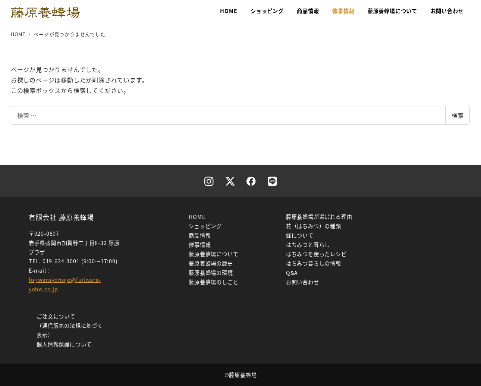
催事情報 (200, 244)
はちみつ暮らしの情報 (313, 263)
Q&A (292, 272)
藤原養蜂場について (213, 254)
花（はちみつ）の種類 (313, 226)
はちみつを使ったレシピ (316, 254)
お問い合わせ (302, 282)
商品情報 (200, 235)
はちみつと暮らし (308, 244)
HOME (197, 216)
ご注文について (56, 316)
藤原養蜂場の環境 (211, 272)
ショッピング (205, 226)
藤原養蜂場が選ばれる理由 (319, 216)
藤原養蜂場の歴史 (211, 263)
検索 (457, 115)
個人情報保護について (64, 344)
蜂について (300, 235)
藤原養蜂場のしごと (213, 282)
